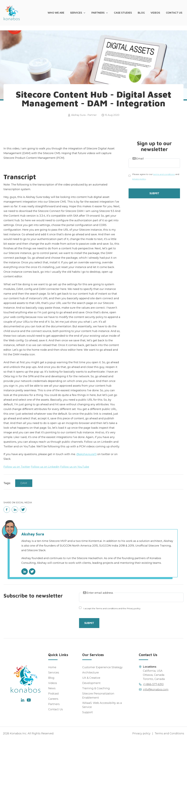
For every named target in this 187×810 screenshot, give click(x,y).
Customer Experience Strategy (102, 737)
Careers (53, 768)
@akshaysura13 (86, 524)
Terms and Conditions (169, 803)
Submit (154, 263)
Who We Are (56, 12)
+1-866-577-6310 (153, 754)
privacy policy (139, 248)
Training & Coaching (96, 758)
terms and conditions (164, 244)
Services (76, 12)
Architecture (90, 742)
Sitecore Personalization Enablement (98, 765)
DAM (23, 553)
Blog (141, 12)
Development (91, 753)
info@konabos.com (155, 759)
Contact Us (174, 12)
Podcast (53, 763)
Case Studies (123, 12)
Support (87, 782)
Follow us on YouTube (74, 536)
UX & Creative (91, 747)
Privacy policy (141, 803)
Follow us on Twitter (17, 536)
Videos (155, 12)
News (52, 758)
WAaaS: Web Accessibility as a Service (102, 774)
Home (52, 737)
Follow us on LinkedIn (45, 536)
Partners (98, 12)
